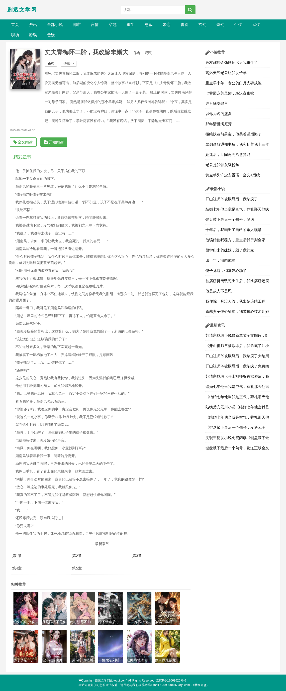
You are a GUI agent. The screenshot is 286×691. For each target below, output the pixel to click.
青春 (185, 24)
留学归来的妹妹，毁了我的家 (229, 250)
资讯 (33, 24)
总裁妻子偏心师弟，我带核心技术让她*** (237, 312)
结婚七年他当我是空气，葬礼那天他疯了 (237, 210)
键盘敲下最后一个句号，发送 (229, 219)
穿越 (113, 24)
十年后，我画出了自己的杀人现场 (233, 230)
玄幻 (202, 24)
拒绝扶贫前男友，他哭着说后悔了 (233, 134)
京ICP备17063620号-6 (171, 680)
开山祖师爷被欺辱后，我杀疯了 (231, 199)
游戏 (33, 34)
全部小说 (55, 24)
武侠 (256, 24)
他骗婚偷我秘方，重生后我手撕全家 (235, 240)
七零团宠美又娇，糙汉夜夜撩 (229, 93)
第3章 (137, 556)
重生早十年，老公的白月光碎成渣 (233, 83)
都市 (77, 24)
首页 (15, 24)
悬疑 (51, 34)
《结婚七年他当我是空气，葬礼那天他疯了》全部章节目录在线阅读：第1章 (237, 418)
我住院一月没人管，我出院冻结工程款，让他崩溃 (235, 302)
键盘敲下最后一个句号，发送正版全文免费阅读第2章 (237, 449)
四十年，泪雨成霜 (220, 260)
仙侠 (238, 24)
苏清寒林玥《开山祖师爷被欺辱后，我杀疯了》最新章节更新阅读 (237, 377)
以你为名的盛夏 (218, 114)
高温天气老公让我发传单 (226, 73)
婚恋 (167, 24)
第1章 (17, 556)
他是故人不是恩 (218, 291)
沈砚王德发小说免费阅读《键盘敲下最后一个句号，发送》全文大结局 (237, 439)
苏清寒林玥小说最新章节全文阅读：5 (236, 335)
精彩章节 (22, 157)
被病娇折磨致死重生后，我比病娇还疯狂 (237, 282)
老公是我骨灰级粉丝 (222, 165)
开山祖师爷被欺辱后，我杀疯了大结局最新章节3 (237, 357)
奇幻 (220, 24)
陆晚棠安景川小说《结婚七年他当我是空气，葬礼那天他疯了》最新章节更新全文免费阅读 (237, 408)
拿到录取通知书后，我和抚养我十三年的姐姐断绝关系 (237, 145)
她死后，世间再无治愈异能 (227, 154)
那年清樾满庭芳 (218, 124)
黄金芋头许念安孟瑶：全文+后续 (232, 175)
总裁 (149, 24)
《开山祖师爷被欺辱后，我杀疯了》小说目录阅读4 (237, 347)
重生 (131, 24)
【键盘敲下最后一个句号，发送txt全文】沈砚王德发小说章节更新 (235, 428)
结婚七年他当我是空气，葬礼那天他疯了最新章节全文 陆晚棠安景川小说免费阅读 (237, 387)
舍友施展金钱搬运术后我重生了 (231, 62)
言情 (95, 24)
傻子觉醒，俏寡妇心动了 (226, 270)
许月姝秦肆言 (216, 103)
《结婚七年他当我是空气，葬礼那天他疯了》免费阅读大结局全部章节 (237, 398)
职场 (15, 34)
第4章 (17, 568)
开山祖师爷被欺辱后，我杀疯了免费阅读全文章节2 (237, 367)
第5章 (77, 568)
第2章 (77, 556)
